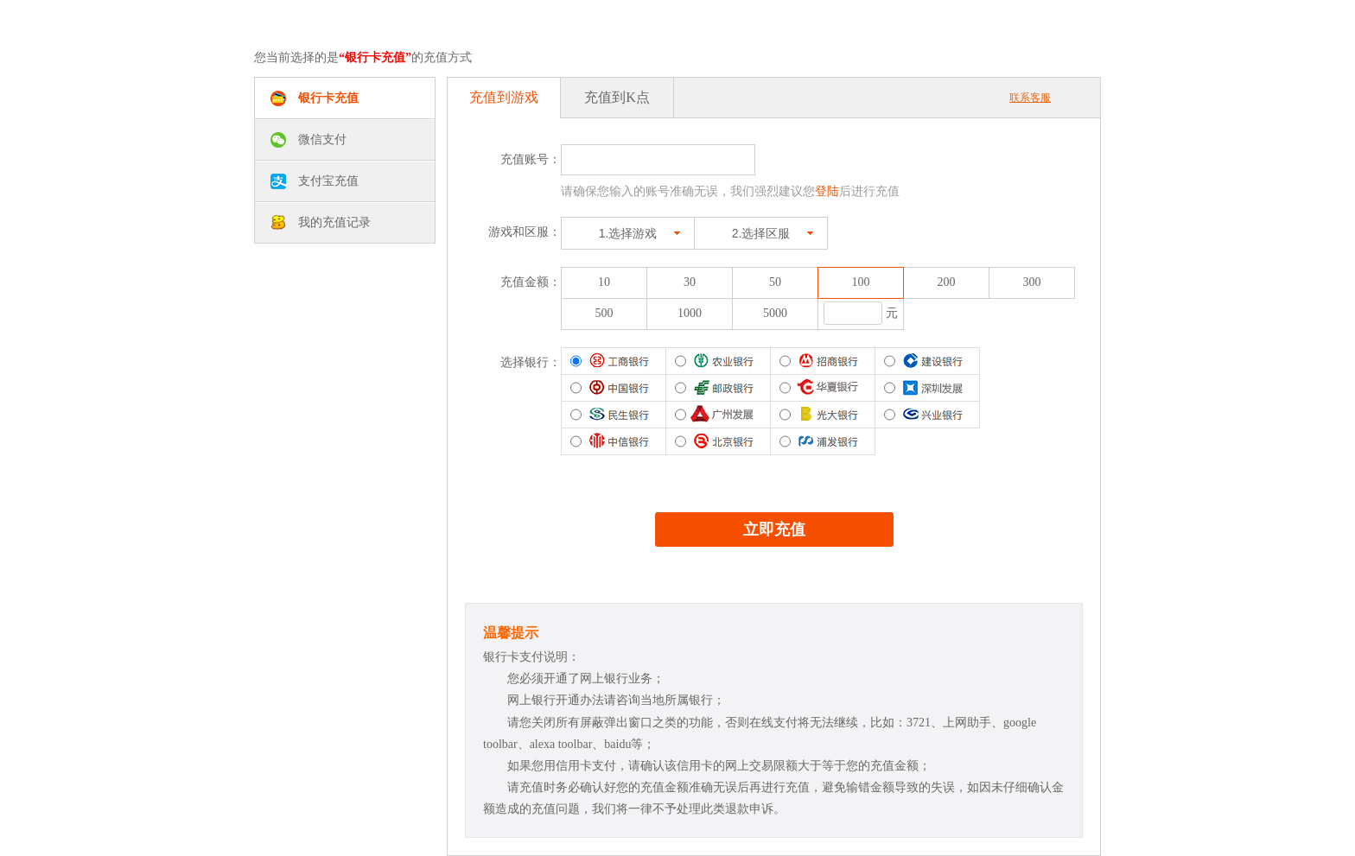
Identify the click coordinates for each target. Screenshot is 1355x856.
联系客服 (1030, 98)
